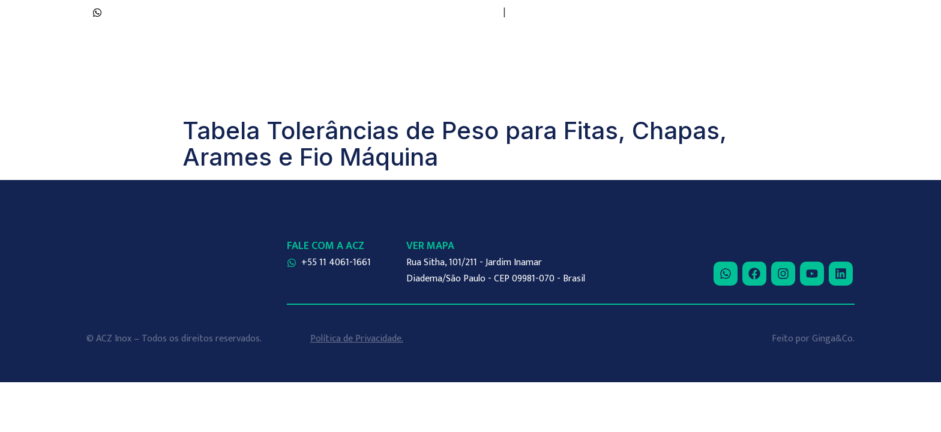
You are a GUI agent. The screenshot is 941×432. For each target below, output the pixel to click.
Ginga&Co (832, 339)
